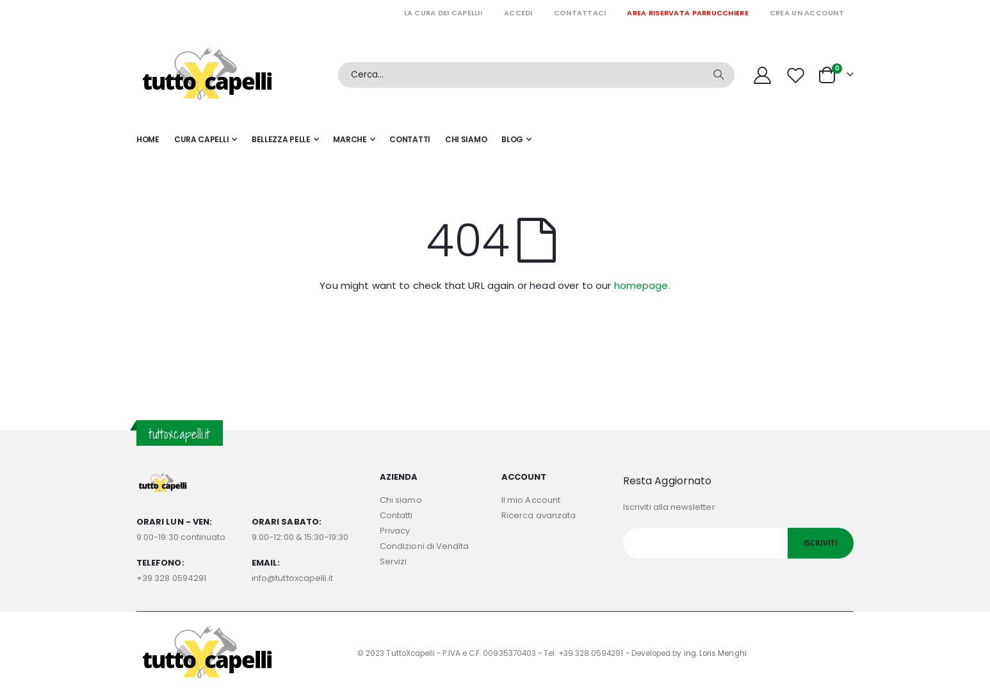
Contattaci (580, 13)
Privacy (395, 531)
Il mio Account (530, 500)
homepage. (642, 285)
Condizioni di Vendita (424, 546)
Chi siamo (401, 500)
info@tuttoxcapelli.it (292, 578)
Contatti (396, 515)
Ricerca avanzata (538, 515)
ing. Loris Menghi (715, 653)
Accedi (518, 13)
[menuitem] (516, 139)
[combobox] (536, 75)
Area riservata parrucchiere (687, 13)
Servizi (393, 561)
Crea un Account (807, 13)
